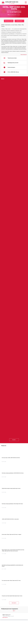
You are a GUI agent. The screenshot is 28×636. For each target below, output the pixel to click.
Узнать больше (24, 54)
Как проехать (5, 617)
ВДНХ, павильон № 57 (13, 14)
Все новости (14, 602)
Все (14, 610)
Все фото (14, 439)
